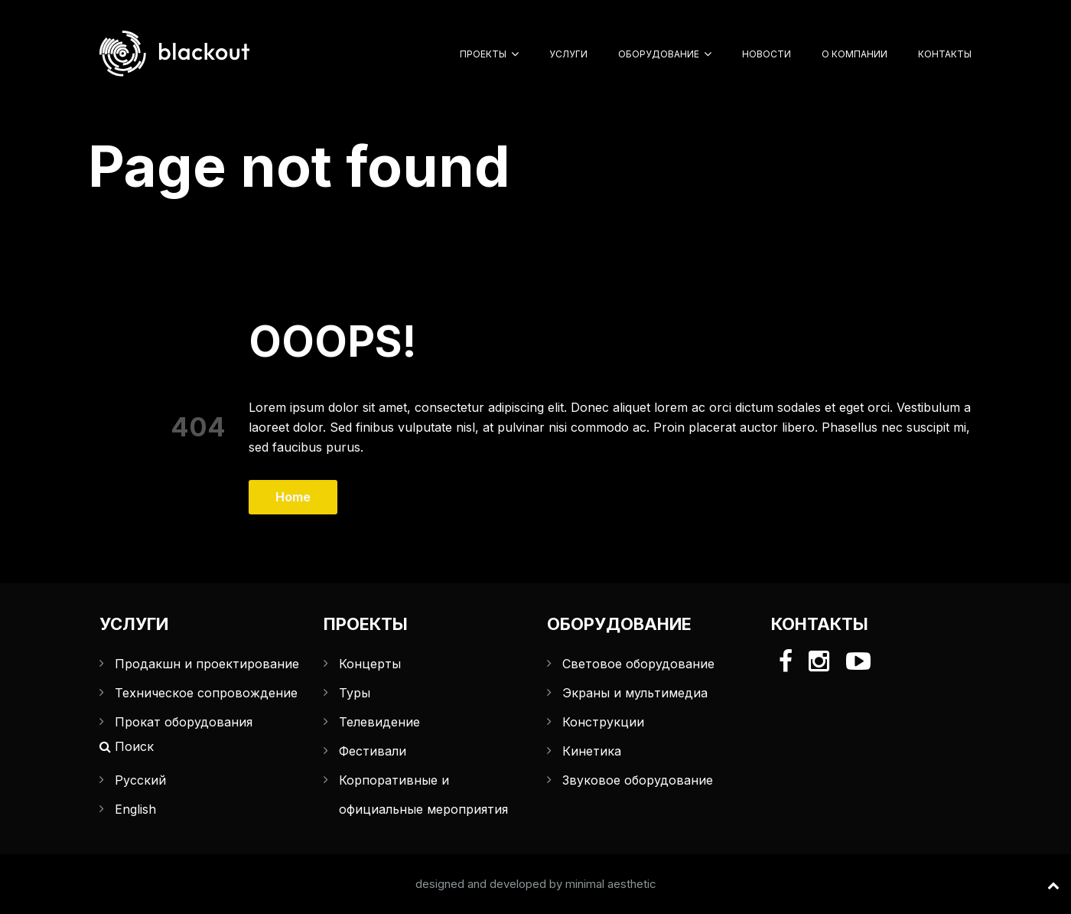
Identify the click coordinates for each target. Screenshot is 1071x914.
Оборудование (658, 54)
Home (293, 496)
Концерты (370, 663)
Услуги (568, 54)
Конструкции (603, 722)
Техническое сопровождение (206, 692)
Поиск (126, 746)
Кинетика (591, 751)
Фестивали (372, 751)
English (135, 809)
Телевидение (379, 722)
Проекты (483, 54)
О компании (854, 54)
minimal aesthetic (610, 883)
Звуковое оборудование (637, 780)
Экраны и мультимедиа (635, 692)
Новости (766, 54)
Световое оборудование (638, 663)
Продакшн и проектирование (207, 663)
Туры (354, 692)
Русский (140, 780)
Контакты (945, 54)
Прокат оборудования (183, 722)
